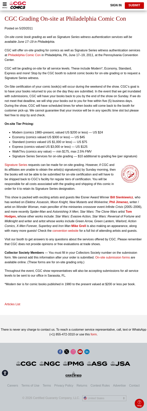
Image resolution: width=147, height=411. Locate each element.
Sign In (116, 5)
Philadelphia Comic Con (24, 55)
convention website (65, 230)
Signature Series (16, 164)
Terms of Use (30, 385)
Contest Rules (100, 385)
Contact (134, 385)
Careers (12, 385)
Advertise (119, 385)
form (94, 334)
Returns (82, 385)
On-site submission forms (112, 257)
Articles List (12, 304)
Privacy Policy (63, 385)
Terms (47, 385)
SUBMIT (134, 5)
